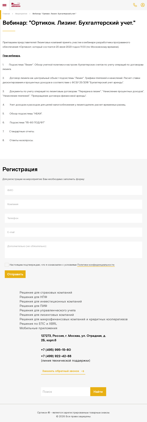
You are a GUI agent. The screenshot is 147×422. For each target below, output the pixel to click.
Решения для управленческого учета (48, 310)
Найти (98, 391)
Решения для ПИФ (33, 306)
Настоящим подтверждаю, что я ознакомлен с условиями (62, 264)
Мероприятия (21, 14)
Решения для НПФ (33, 297)
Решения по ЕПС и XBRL (38, 323)
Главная (6, 14)
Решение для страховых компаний (46, 292)
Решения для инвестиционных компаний (51, 301)
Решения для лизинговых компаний (47, 314)
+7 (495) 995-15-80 (56, 349)
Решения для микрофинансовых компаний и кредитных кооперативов (74, 319)
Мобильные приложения (38, 328)
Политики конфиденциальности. (96, 264)
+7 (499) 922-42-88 (56, 356)
